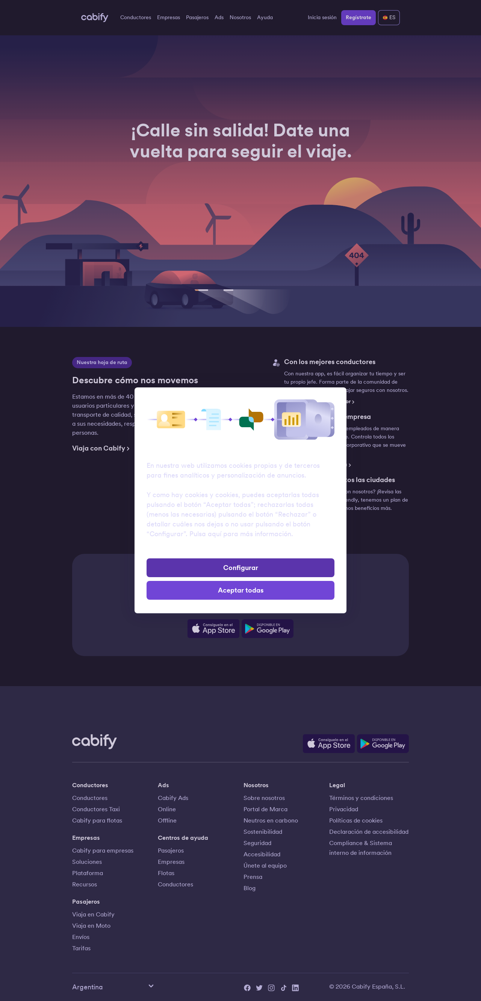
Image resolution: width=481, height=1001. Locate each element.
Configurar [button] (240, 568)
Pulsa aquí (205, 534)
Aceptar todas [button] (240, 590)
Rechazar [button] (241, 550)
